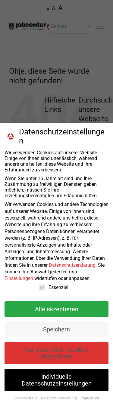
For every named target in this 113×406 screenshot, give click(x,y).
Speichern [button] (56, 333)
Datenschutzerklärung (72, 269)
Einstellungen (19, 282)
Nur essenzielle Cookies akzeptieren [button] (56, 357)
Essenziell (54, 291)
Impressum (90, 402)
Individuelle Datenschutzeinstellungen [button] (57, 384)
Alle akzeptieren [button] (56, 312)
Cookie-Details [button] (26, 402)
